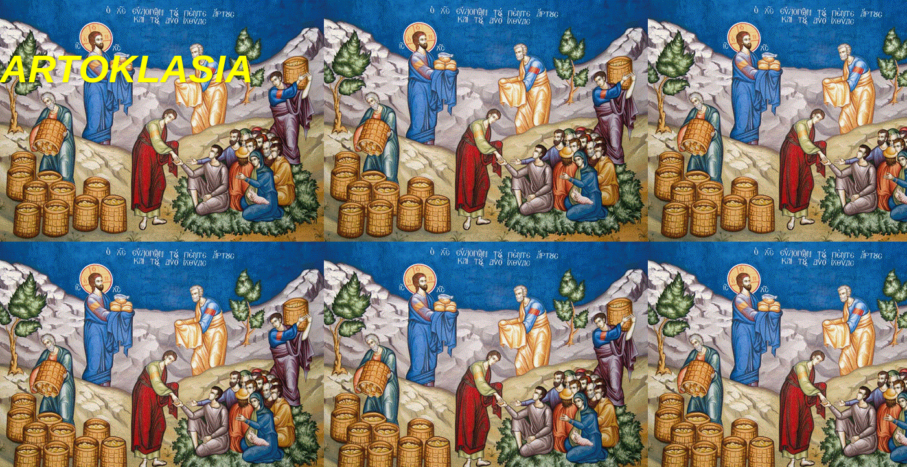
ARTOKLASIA (126, 69)
